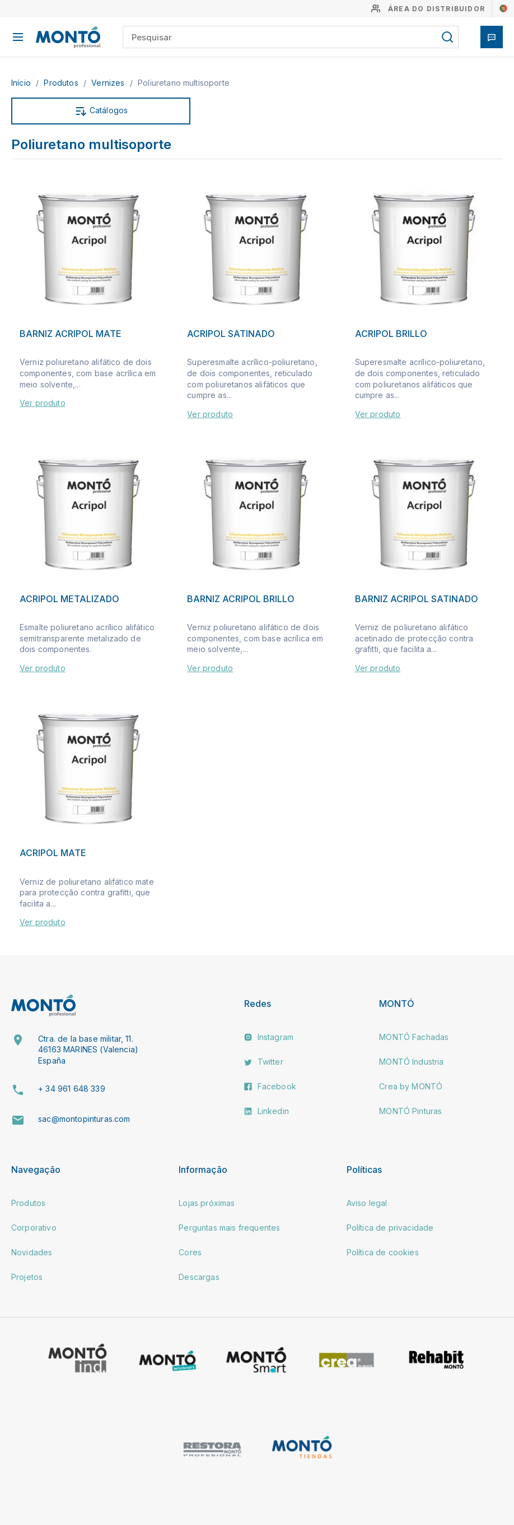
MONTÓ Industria (411, 1061)
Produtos (62, 82)
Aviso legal (367, 1203)
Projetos (27, 1277)
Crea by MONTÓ (410, 1086)
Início (22, 82)
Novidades (31, 1252)
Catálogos (101, 111)
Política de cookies (383, 1252)
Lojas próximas (207, 1203)
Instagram (268, 1037)
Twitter (263, 1061)
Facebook (270, 1086)
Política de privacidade (390, 1227)
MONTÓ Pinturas (410, 1111)
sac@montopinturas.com (84, 1119)
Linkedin (266, 1111)
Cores (190, 1252)
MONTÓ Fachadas (413, 1037)
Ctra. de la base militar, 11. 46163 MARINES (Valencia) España (88, 1049)
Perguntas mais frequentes (229, 1227)
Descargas (199, 1277)
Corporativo (34, 1227)
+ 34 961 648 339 (71, 1088)
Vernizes (109, 82)
